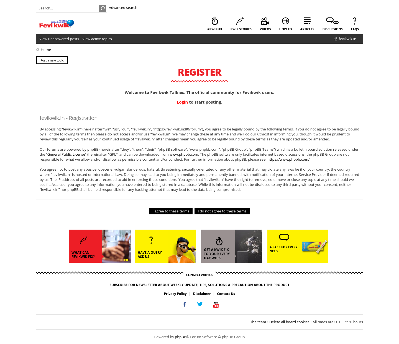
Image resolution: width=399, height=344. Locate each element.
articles (307, 29)
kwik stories (241, 29)
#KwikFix (215, 29)
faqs (355, 29)
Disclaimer (202, 293)
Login (182, 102)
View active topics (97, 38)
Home (46, 49)
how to (285, 29)
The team (258, 321)
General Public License (66, 154)
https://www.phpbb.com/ (288, 159)
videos (265, 29)
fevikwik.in (347, 38)
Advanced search (123, 7)
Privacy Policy (175, 293)
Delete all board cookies (289, 321)
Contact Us (226, 293)
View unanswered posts (59, 38)
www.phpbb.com (184, 154)
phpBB (180, 336)
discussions (333, 29)
